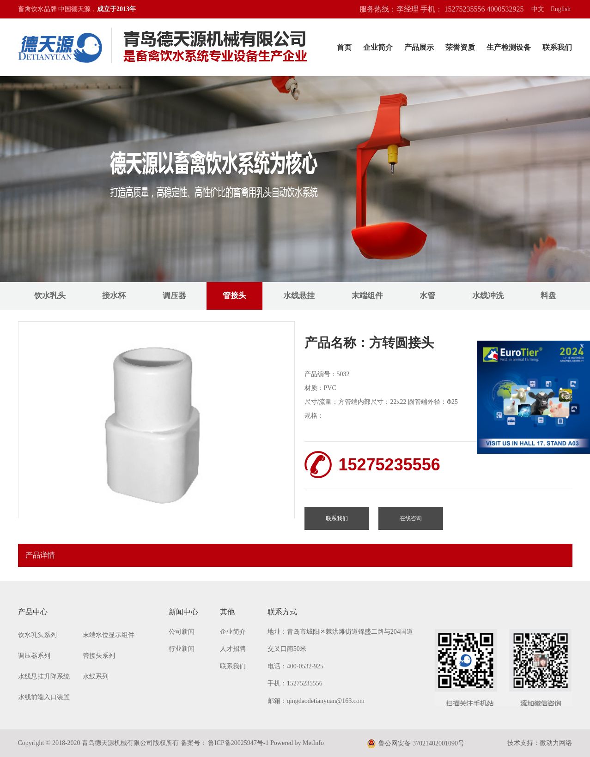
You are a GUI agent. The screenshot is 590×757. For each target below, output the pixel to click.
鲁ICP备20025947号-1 (238, 742)
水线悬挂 (299, 295)
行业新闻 (182, 648)
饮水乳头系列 (37, 634)
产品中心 (33, 612)
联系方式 (282, 612)
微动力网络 (556, 742)
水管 (427, 295)
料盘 (548, 295)
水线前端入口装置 (44, 697)
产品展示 (419, 47)
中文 (537, 9)
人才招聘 (233, 648)
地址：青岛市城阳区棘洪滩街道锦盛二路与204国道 (340, 631)
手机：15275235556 (295, 683)
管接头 (234, 295)
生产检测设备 (509, 47)
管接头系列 (99, 655)
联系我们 (557, 47)
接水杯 (114, 295)
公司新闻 (182, 631)
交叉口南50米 (287, 648)
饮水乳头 (50, 295)
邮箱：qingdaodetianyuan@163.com (316, 700)
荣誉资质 (460, 47)
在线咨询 (411, 518)
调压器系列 (34, 655)
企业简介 (378, 47)
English (561, 9)
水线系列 (96, 676)
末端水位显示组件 (108, 634)
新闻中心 (183, 612)
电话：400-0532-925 (295, 666)
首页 (344, 47)
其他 (227, 612)
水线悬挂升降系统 (44, 676)
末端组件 (367, 295)
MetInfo (313, 742)
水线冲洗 (488, 295)
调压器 (174, 295)
